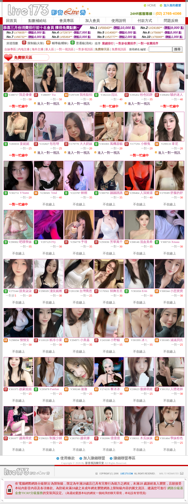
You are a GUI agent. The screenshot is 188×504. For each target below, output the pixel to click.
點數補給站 (37, 21)
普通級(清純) (84, 43)
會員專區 (66, 21)
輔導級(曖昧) (60, 43)
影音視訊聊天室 (94, 462)
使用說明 (118, 21)
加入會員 (92, 21)
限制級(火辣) (36, 43)
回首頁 (11, 21)
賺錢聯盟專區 (124, 458)
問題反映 (171, 21)
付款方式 (145, 21)
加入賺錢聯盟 (94, 458)
